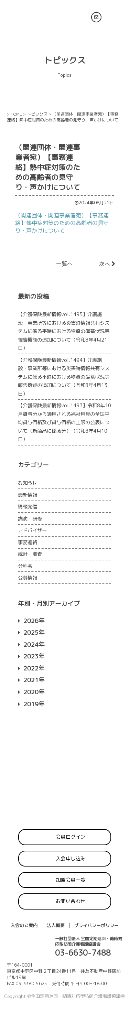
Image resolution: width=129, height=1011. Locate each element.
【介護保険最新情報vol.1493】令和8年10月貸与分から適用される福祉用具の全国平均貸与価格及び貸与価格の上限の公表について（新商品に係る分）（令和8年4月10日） (64, 422)
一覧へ (64, 264)
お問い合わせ (71, 901)
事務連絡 (27, 542)
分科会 (25, 566)
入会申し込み (71, 858)
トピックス (37, 114)
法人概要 (56, 925)
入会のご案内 (24, 925)
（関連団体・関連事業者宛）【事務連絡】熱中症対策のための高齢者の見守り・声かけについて (62, 223)
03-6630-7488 (83, 952)
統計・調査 (30, 554)
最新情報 (27, 495)
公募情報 (27, 577)
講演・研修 (30, 518)
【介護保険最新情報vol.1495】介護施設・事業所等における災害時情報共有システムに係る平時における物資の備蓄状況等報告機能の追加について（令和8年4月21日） (63, 331)
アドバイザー (32, 530)
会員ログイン (71, 836)
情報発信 (27, 506)
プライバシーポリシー (96, 925)
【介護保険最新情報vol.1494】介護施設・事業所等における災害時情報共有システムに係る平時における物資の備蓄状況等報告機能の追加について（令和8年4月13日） (63, 377)
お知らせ (27, 483)
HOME (16, 114)
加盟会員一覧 (71, 879)
